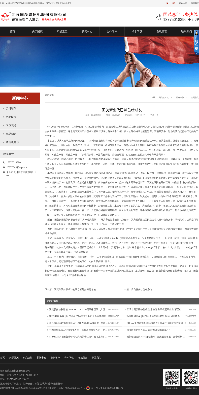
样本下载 (69, 357)
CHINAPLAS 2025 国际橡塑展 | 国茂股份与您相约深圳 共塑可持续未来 (155, 323)
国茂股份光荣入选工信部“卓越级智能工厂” (147, 330)
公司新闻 (11, 108)
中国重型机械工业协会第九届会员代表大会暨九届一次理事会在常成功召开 (77, 330)
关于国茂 (14, 357)
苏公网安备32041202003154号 (107, 388)
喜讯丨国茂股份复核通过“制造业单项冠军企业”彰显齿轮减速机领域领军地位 (155, 309)
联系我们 (195, 3)
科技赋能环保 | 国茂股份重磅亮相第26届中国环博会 (152, 316)
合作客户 (55, 357)
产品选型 (27, 357)
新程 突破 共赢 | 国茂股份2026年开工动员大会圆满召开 (76, 316)
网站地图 (183, 3)
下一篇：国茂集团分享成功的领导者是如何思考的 (70, 289)
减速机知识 (12, 142)
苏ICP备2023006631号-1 (72, 388)
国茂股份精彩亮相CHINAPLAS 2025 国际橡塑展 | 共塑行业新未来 (77, 323)
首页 (2, 357)
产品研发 (11, 116)
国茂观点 (11, 125)
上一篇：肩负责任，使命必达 (137, 289)
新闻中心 (180, 97)
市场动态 (11, 133)
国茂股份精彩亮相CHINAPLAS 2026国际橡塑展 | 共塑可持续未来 (77, 309)
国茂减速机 (164, 97)
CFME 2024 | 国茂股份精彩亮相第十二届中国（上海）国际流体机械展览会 (77, 336)
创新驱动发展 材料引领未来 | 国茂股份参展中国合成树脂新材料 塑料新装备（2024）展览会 (155, 336)
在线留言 (82, 357)
